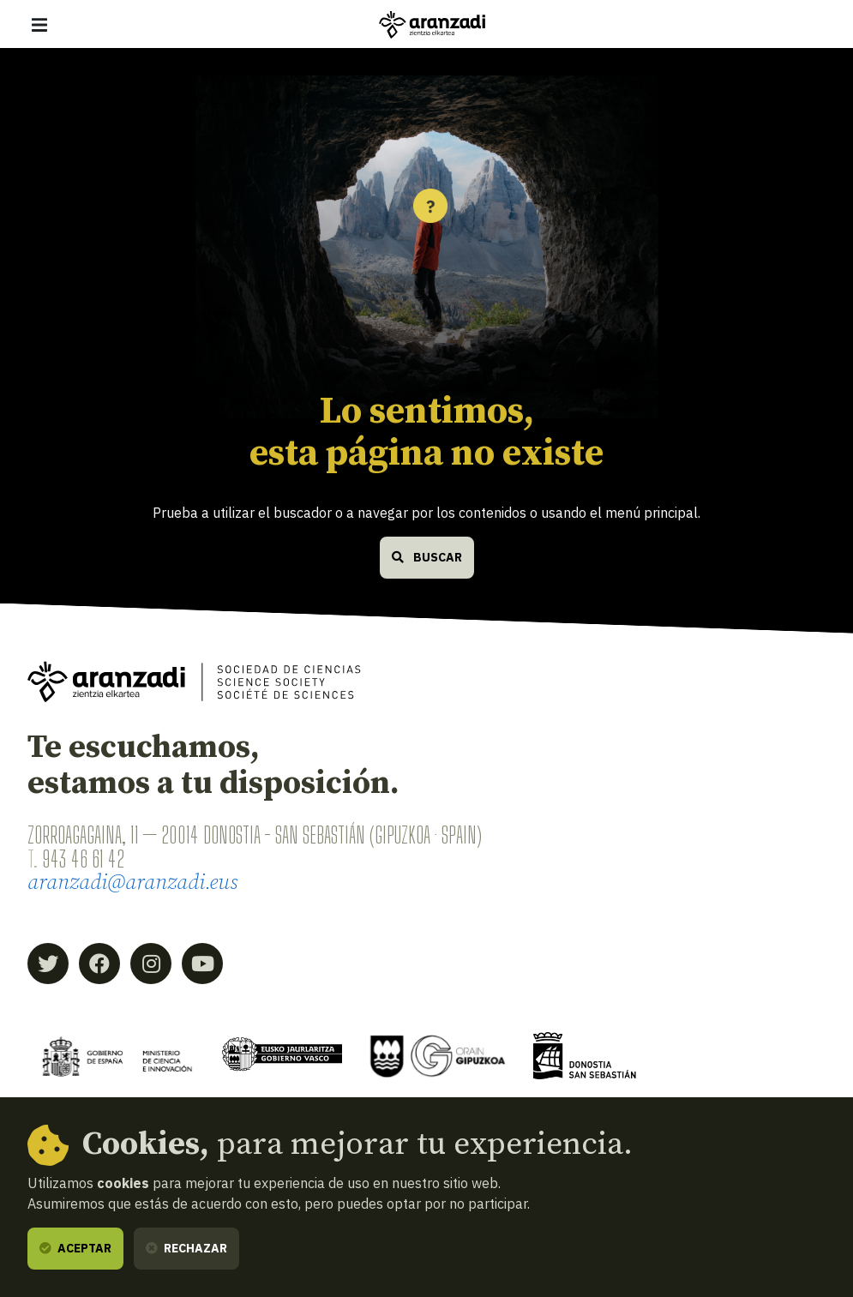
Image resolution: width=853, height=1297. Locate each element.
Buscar (427, 557)
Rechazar (186, 1248)
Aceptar (75, 1248)
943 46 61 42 (83, 859)
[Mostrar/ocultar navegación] (39, 25)
